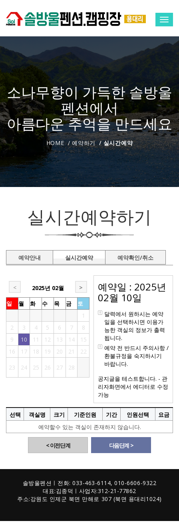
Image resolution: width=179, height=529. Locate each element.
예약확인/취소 (135, 256)
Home (55, 143)
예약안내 (29, 256)
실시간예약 (79, 256)
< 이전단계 (58, 445)
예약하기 (83, 143)
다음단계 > (121, 445)
